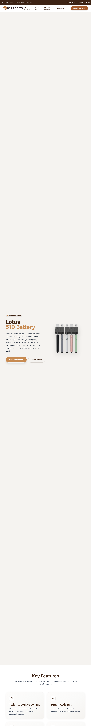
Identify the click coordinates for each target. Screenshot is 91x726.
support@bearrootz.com (23, 2)
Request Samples (79, 8)
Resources (61, 8)
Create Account (71, 2)
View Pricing (37, 360)
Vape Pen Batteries (47, 8)
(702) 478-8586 (7, 2)
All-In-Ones (37, 8)
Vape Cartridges (26, 8)
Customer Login (84, 2)
